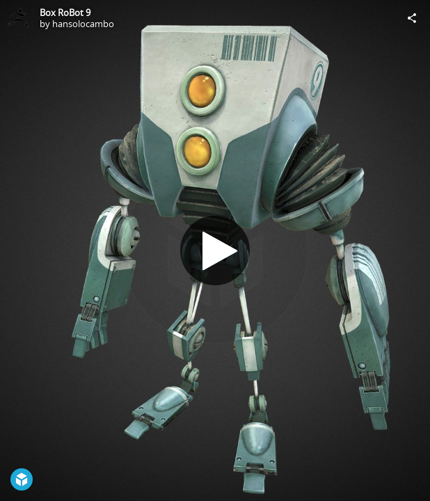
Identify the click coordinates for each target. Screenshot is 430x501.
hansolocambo (83, 23)
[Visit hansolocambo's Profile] (18, 18)
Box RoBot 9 (65, 12)
